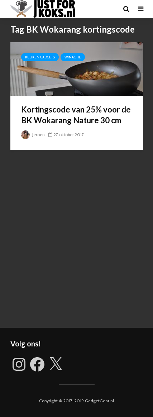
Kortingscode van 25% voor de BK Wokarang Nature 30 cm (76, 115)
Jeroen (33, 134)
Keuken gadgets (40, 57)
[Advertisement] (76, 244)
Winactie (72, 57)
